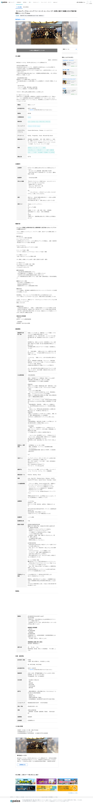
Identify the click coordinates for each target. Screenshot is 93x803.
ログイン (87, 3)
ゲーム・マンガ (43, 2)
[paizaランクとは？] (76, 49)
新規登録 (90, 3)
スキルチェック (30, 795)
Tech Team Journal (27, 798)
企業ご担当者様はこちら (81, 2)
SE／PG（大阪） (66, 69)
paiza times (36, 798)
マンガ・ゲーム (39, 795)
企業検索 (67, 792)
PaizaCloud (56, 798)
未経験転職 (34, 792)
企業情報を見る (22, 749)
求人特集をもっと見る (73, 777)
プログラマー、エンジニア (68, 60)
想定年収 (31, 108)
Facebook (31, 801)
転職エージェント (47, 792)
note (43, 798)
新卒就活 (40, 792)
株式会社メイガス (20, 19)
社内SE (64, 88)
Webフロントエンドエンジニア (69, 79)
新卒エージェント (58, 792)
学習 (24, 795)
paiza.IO (49, 798)
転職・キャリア (26, 792)
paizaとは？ (55, 2)
